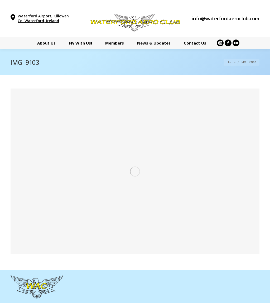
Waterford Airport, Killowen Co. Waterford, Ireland (43, 18)
